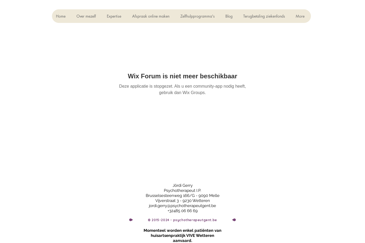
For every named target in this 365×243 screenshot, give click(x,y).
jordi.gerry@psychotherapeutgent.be (182, 205)
